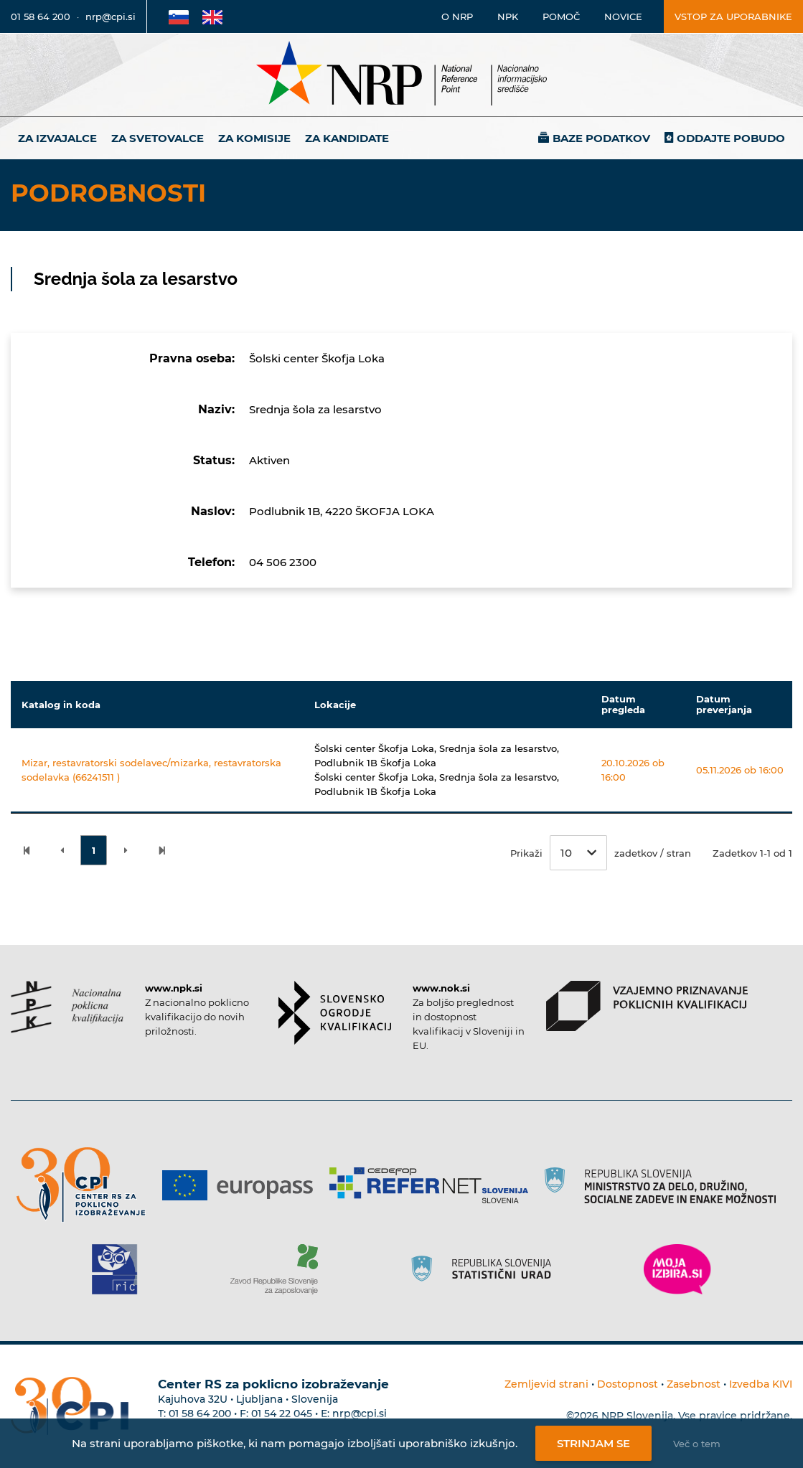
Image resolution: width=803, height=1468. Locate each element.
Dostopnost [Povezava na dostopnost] (627, 1384)
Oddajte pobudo (731, 138)
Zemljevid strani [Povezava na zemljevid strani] (546, 1384)
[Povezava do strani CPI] (86, 1185)
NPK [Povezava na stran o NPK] (507, 16)
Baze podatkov (601, 138)
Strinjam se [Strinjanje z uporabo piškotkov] (593, 1443)
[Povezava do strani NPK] (67, 1007)
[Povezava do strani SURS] (486, 1269)
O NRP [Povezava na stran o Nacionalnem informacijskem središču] (457, 16)
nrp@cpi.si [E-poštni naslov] (110, 16)
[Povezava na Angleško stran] (212, 16)
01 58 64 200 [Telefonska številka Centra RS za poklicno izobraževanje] (200, 1413)
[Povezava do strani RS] (665, 1185)
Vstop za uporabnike (733, 16)
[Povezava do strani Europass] (243, 1185)
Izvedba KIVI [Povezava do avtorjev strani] (760, 1384)
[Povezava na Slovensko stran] (179, 16)
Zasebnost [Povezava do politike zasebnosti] (693, 1384)
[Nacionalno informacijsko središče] (402, 75)
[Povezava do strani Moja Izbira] (677, 1269)
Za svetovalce (157, 138)
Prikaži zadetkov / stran (600, 852)
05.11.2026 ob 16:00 (740, 770)
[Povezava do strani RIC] (120, 1269)
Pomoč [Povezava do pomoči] (561, 16)
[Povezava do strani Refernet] (433, 1185)
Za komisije (254, 138)
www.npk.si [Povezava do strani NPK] (173, 988)
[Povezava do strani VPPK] (647, 1006)
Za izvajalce (57, 138)
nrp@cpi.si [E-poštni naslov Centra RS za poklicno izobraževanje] (359, 1413)
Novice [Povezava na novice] (623, 16)
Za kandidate (347, 138)
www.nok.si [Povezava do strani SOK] (441, 988)
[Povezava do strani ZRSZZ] (279, 1269)
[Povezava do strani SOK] (334, 1013)
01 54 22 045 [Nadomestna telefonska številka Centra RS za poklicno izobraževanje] (281, 1413)
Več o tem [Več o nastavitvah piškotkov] (696, 1443)
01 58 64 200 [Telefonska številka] (40, 16)
